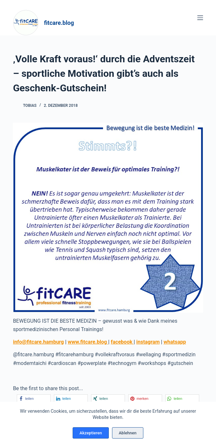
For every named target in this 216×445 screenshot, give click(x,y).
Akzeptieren (90, 432)
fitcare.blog (59, 22)
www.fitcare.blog (88, 342)
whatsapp (175, 342)
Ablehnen (128, 432)
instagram (148, 342)
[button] (34, 398)
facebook (122, 342)
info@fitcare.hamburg (38, 342)
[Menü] (200, 18)
